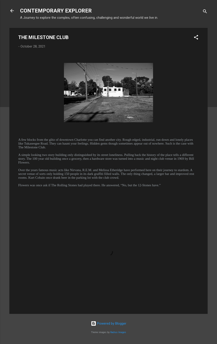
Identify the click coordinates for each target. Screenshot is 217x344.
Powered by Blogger (108, 323)
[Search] (205, 12)
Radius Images (118, 332)
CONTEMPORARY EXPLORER (56, 11)
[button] (196, 38)
